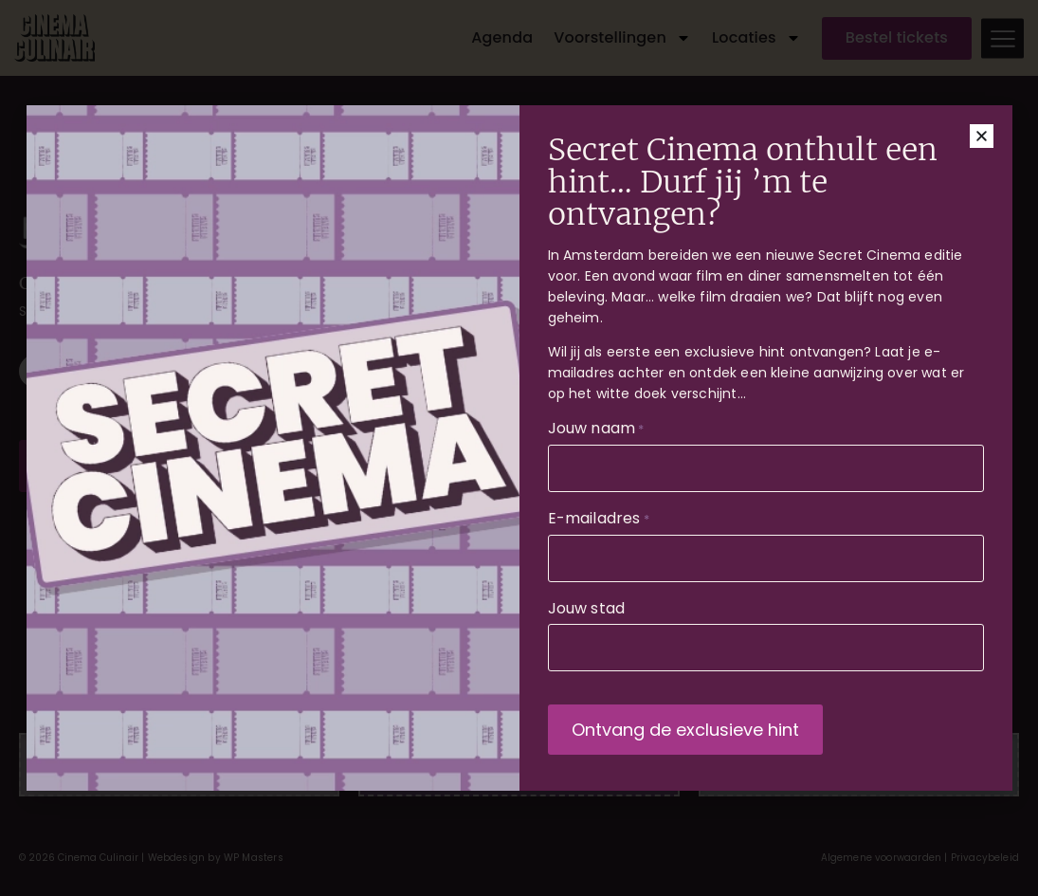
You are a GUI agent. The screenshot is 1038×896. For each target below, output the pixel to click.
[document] (519, 448)
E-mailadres (598, 521)
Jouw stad (587, 610)
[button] (981, 138)
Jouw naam (596, 431)
